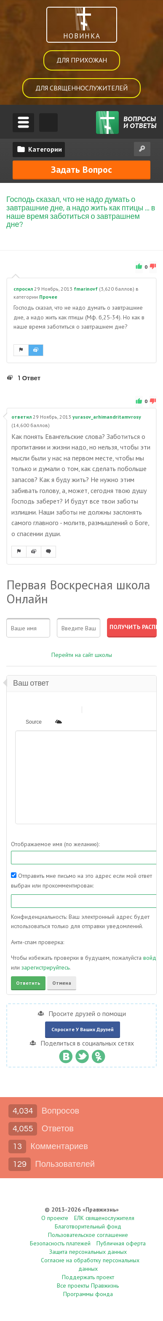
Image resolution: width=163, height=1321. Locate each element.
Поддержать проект (88, 1277)
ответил (21, 417)
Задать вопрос (81, 169)
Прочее (48, 297)
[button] (21, 709)
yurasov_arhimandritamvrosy (106, 417)
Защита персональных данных (88, 1252)
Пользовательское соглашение (88, 1235)
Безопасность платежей (60, 1243)
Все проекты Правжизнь (88, 1285)
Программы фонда (88, 1294)
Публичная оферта (121, 1243)
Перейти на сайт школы (81, 654)
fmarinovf (86, 289)
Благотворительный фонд (88, 1226)
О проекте (54, 1218)
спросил (23, 289)
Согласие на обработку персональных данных (90, 1264)
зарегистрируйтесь (45, 967)
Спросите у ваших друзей (82, 1029)
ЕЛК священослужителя (104, 1218)
